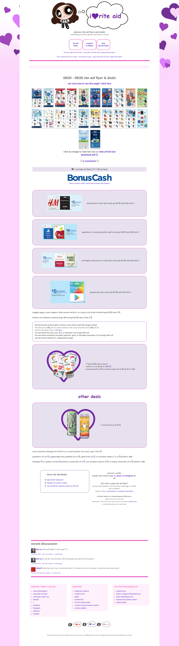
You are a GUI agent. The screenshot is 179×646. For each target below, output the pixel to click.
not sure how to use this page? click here (89, 83)
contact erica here (125, 491)
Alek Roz (39, 549)
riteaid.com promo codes (57, 483)
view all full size (107, 152)
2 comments (89, 161)
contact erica (121, 591)
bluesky (36, 600)
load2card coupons (82, 591)
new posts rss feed (40, 594)
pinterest (36, 611)
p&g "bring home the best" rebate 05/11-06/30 (107, 57)
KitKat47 (39, 568)
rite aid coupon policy (82, 602)
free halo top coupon (85, 57)
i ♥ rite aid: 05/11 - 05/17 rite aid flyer (42, 554)
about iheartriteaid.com (124, 597)
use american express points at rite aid (62, 486)
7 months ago (58, 554)
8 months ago (58, 563)
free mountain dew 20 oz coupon (67, 57)
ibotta (77, 597)
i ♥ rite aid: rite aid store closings (40, 573)
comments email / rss (41, 597)
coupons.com (80, 594)
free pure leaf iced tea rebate (73, 52)
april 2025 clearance (55, 480)
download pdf (89, 155)
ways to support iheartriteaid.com (128, 594)
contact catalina (80, 608)
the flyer (59, 330)
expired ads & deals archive (126, 600)
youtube (36, 614)
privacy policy (121, 602)
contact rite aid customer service (87, 605)
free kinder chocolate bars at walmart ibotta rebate (99, 52)
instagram (37, 608)
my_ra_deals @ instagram (121, 476)
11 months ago (55, 573)
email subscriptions (40, 591)
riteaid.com (133, 501)
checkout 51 (79, 600)
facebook (36, 605)
